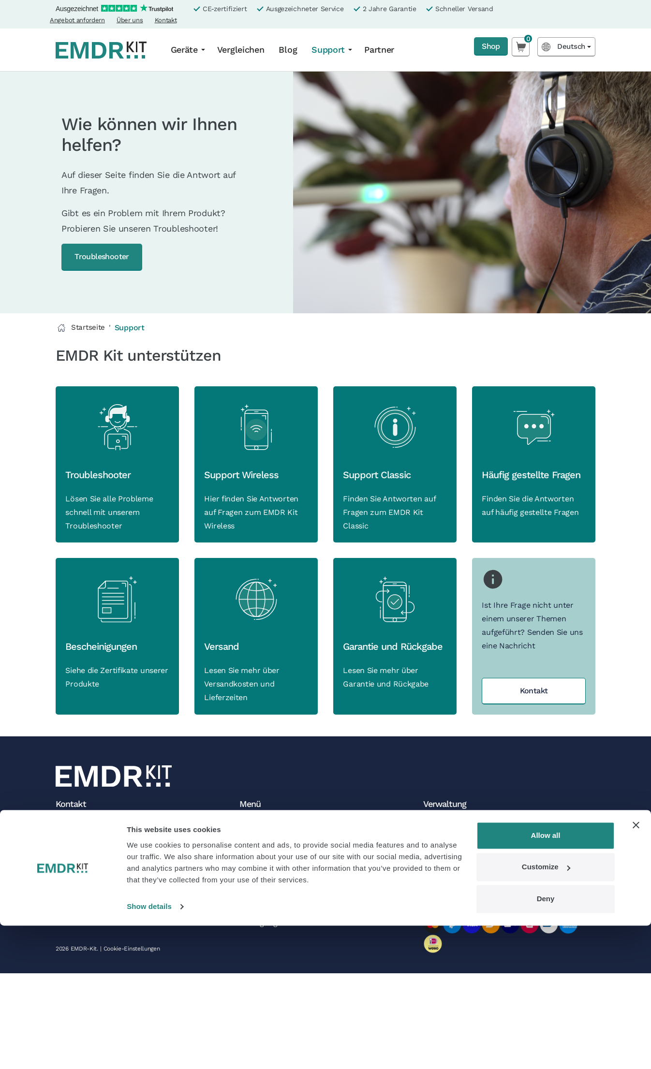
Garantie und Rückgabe (394, 695)
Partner (379, 49)
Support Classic (379, 498)
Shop (488, 47)
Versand (223, 695)
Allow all (546, 979)
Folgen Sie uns (265, 945)
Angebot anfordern (77, 20)
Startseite (81, 328)
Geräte (184, 49)
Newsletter (259, 932)
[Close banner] (636, 968)
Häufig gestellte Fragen (533, 498)
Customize (546, 1010)
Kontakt (166, 20)
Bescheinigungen (103, 695)
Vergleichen (241, 49)
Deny (546, 1042)
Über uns (130, 20)
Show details (149, 1050)
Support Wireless (243, 498)
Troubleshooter (109, 257)
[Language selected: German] (566, 47)
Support (328, 49)
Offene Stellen (265, 918)
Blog (288, 49)
